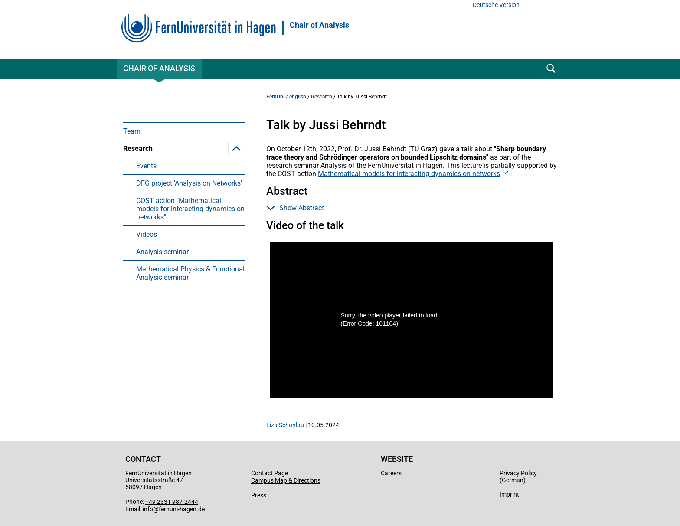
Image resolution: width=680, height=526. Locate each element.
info (148, 509)
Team (132, 131)
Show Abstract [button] (295, 208)
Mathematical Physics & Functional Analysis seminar (190, 273)
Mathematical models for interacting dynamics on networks (409, 174)
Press (258, 495)
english (297, 97)
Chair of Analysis (319, 25)
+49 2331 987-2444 (171, 501)
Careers (391, 473)
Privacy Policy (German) (518, 477)
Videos (146, 234)
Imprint (509, 494)
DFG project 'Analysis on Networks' (189, 183)
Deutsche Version (496, 5)
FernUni (275, 97)
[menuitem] (184, 131)
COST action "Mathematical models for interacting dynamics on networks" (190, 208)
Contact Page (269, 473)
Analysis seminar (162, 252)
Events (146, 166)
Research (138, 148)
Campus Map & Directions (285, 480)
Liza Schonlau (285, 424)
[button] (236, 148)
